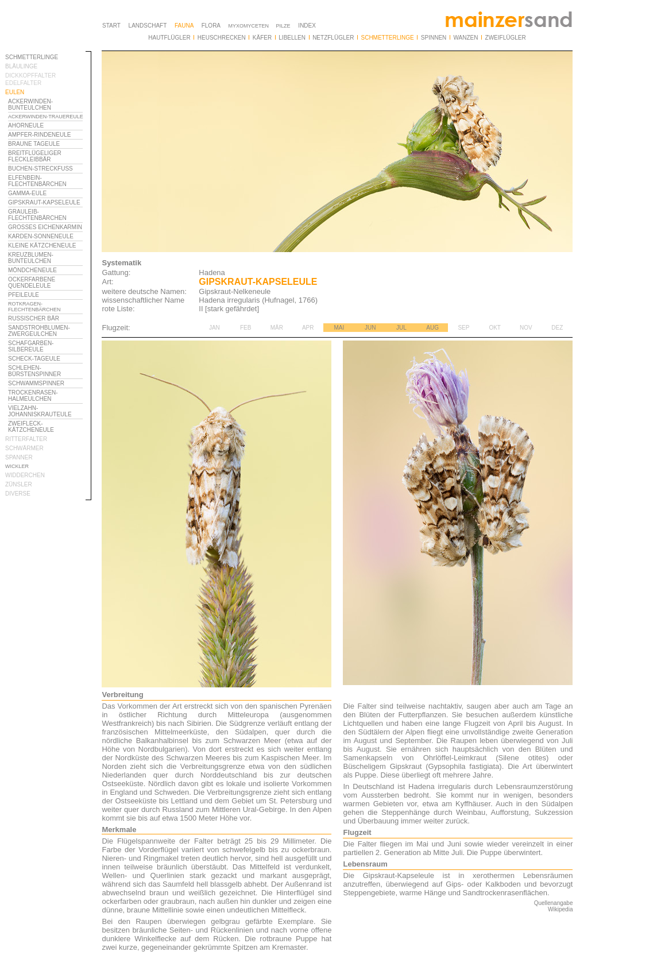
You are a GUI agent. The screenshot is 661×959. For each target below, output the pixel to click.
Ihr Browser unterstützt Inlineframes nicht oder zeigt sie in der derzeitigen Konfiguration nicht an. (48, 349)
